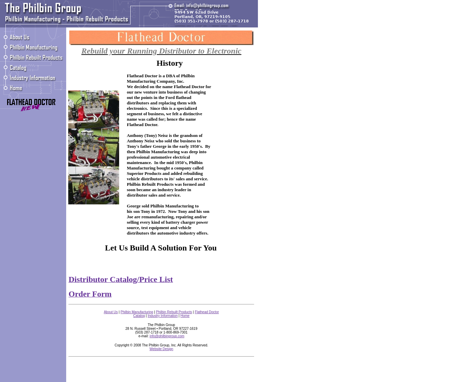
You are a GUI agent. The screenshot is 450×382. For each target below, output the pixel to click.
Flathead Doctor (207, 312)
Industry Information (162, 316)
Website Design (161, 349)
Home (185, 316)
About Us (111, 312)
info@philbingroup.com (167, 336)
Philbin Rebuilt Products (174, 312)
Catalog (139, 316)
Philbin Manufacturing (136, 312)
